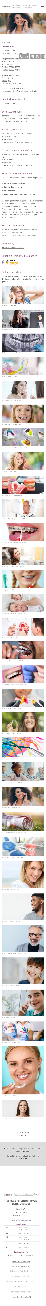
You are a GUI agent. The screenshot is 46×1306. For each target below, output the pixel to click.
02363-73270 (14, 67)
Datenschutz (25, 1267)
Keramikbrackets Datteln (21, 1292)
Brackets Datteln (20, 1286)
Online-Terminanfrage (21, 1261)
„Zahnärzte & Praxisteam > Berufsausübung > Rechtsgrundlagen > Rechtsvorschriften (21, 209)
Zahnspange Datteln (20, 1276)
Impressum (16, 1267)
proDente (27, 279)
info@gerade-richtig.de (18, 88)
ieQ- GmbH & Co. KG (13, 248)
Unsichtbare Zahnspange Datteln (20, 1281)
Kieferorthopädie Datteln (20, 1271)
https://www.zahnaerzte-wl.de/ (23, 142)
